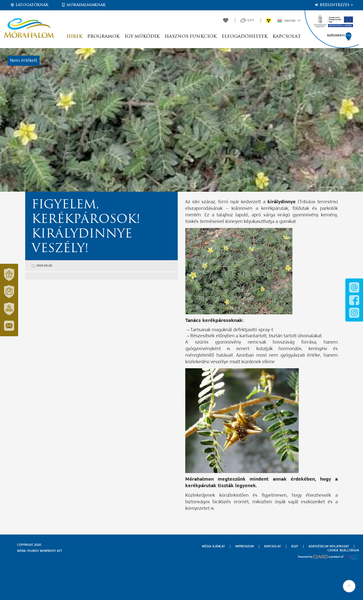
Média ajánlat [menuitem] (213, 546)
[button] (349, 586)
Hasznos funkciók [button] (191, 37)
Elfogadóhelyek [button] (244, 37)
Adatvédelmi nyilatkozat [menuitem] (329, 546)
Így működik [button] (142, 37)
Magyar (289, 20)
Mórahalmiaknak (83, 5)
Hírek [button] (74, 37)
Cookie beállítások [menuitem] (343, 550)
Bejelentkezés (333, 5)
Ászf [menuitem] (294, 546)
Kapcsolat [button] (287, 37)
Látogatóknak (29, 5)
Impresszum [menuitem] (244, 546)
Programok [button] (103, 37)
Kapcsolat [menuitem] (272, 546)
